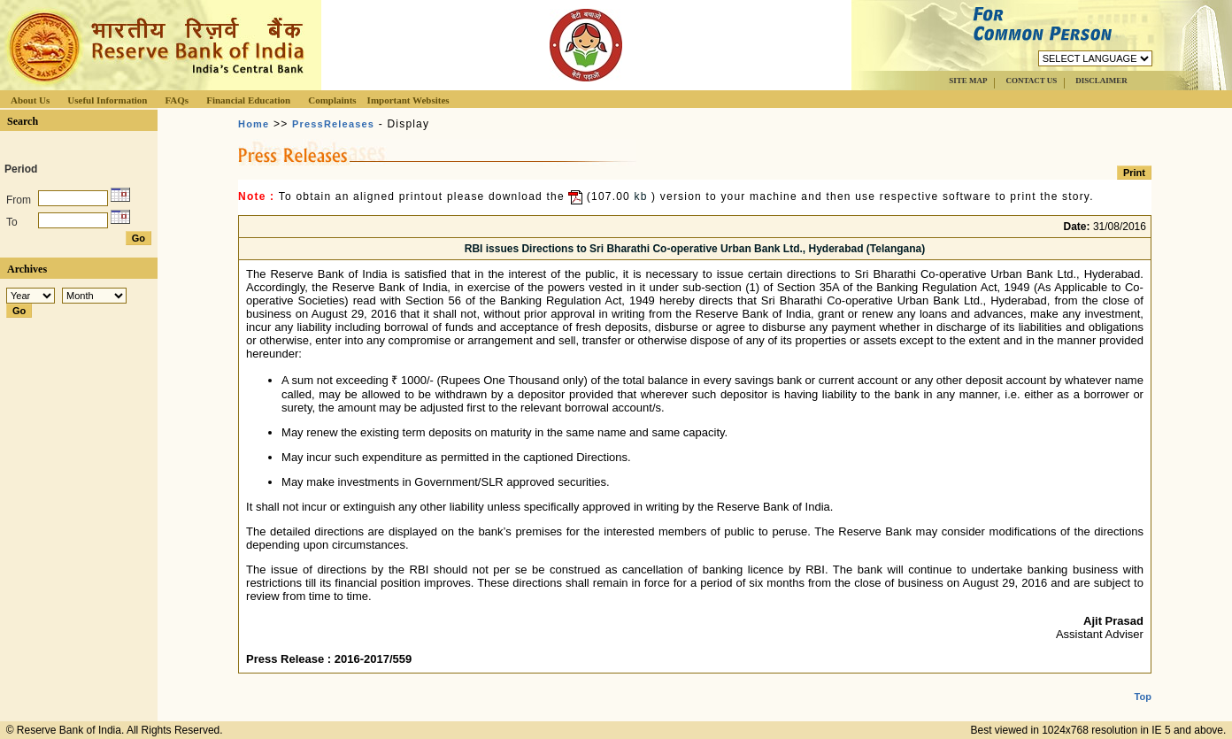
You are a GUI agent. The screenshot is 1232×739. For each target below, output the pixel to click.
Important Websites (408, 100)
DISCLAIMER (1101, 80)
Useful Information (107, 100)
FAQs (177, 100)
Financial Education (248, 100)
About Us (30, 100)
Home (253, 124)
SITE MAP (968, 80)
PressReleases (333, 124)
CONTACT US (1031, 80)
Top (1143, 682)
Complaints (332, 100)
